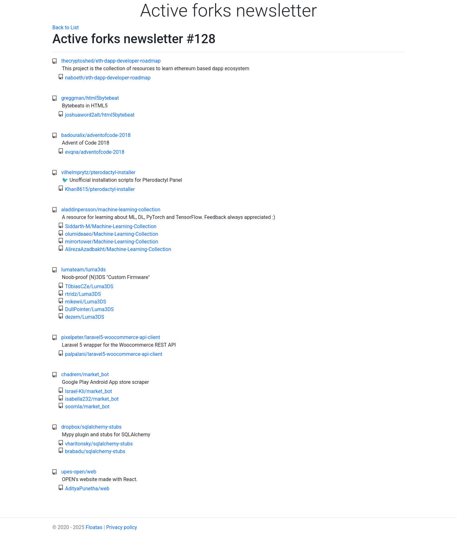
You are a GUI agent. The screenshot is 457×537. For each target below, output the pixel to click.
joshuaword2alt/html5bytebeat (100, 115)
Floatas (94, 527)
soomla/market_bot (87, 407)
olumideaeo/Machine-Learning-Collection (111, 234)
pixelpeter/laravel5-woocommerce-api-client (110, 337)
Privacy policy (121, 527)
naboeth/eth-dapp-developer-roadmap (108, 78)
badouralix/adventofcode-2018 (95, 135)
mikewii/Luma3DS (85, 302)
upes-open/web (78, 472)
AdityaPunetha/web (87, 489)
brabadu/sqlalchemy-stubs (95, 451)
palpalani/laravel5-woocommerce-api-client (113, 354)
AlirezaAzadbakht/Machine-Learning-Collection (118, 249)
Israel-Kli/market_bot (88, 391)
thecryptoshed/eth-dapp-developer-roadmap (111, 61)
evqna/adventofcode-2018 (94, 152)
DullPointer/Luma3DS (89, 309)
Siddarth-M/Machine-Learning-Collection (110, 226)
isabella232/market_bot (92, 399)
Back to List (65, 27)
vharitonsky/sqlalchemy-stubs (99, 444)
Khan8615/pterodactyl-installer (100, 189)
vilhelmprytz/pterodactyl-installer (98, 172)
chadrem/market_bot (85, 374)
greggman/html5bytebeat (90, 98)
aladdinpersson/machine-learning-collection (110, 210)
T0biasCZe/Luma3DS (89, 286)
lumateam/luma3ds (83, 270)
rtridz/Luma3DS (83, 294)
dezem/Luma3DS (84, 317)
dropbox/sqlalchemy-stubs (91, 427)
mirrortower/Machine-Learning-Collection (111, 242)
